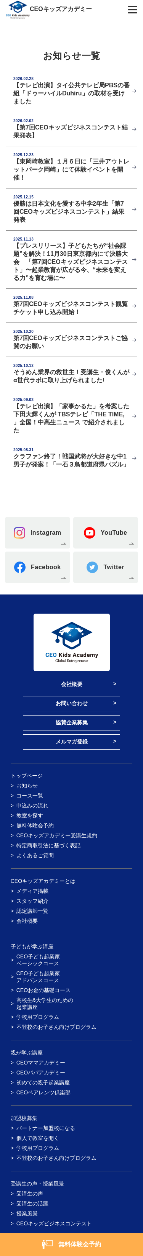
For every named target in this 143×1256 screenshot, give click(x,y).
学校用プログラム (37, 1017)
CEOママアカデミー (40, 1062)
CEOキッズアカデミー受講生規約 (56, 835)
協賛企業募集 (72, 722)
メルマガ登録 (72, 742)
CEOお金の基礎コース (43, 990)
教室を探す (29, 815)
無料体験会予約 (35, 825)
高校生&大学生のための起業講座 (44, 1003)
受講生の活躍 (32, 1203)
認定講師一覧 (32, 911)
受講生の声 (29, 1193)
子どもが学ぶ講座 (32, 946)
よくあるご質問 (35, 855)
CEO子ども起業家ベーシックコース (38, 959)
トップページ (27, 776)
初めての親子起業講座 (43, 1082)
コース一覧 (29, 796)
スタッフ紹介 (32, 901)
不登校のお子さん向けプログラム (56, 1027)
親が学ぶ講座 (27, 1053)
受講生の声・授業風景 (37, 1184)
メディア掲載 (32, 891)
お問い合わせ (72, 703)
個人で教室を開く (37, 1138)
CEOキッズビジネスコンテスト (54, 1223)
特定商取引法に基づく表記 (48, 845)
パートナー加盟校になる (45, 1128)
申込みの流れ (32, 805)
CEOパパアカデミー (40, 1072)
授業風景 (27, 1213)
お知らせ (27, 786)
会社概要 (71, 684)
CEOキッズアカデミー (61, 9)
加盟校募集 (24, 1118)
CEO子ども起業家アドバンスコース (38, 976)
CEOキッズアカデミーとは (43, 881)
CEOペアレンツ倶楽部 (43, 1092)
